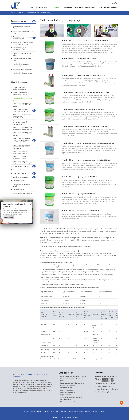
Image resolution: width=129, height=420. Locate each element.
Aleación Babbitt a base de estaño (21, 185)
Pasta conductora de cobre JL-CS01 (23, 32)
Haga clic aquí (8, 217)
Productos (20, 13)
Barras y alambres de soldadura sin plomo (20, 88)
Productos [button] (55, 7)
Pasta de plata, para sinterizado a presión (19, 48)
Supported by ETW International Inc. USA (64, 417)
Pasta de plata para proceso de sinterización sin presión (23, 43)
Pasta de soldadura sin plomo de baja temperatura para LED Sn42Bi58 (84, 126)
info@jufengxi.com (105, 392)
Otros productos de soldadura (22, 193)
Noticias (107, 7)
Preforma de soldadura (20, 166)
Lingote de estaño (19, 180)
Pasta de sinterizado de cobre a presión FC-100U (23, 38)
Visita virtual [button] (67, 7)
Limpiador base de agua (20, 177)
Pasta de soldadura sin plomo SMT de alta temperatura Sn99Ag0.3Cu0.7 (85, 92)
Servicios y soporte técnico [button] (85, 7)
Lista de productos (67, 373)
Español (114, 3)
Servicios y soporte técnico (69, 411)
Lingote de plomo (18, 189)
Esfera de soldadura (19, 173)
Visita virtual (55, 411)
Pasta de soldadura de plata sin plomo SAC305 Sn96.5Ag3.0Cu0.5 (83, 75)
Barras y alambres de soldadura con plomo (20, 93)
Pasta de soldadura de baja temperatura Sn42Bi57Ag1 (79, 177)
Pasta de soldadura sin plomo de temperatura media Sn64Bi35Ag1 (83, 109)
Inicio (32, 7)
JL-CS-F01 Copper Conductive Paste (22, 27)
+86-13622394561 (111, 384)
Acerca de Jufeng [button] (42, 7)
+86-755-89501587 (107, 381)
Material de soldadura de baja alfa (22, 54)
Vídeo (99, 7)
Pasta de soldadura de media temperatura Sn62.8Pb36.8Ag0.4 (82, 211)
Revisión (102, 411)
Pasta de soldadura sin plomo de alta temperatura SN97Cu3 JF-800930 (85, 41)
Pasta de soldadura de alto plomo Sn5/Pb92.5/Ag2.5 (79, 58)
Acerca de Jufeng (35, 411)
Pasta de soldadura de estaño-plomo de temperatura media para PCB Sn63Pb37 (88, 143)
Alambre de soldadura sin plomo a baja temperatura (21, 65)
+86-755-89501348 (107, 379)
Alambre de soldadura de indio (22, 69)
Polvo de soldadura (19, 170)
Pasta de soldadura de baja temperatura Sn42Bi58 (78, 194)
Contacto (114, 7)
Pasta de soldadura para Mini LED (22, 59)
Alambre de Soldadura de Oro (22, 73)
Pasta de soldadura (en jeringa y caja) (23, 99)
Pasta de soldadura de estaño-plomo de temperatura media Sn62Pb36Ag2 (86, 160)
